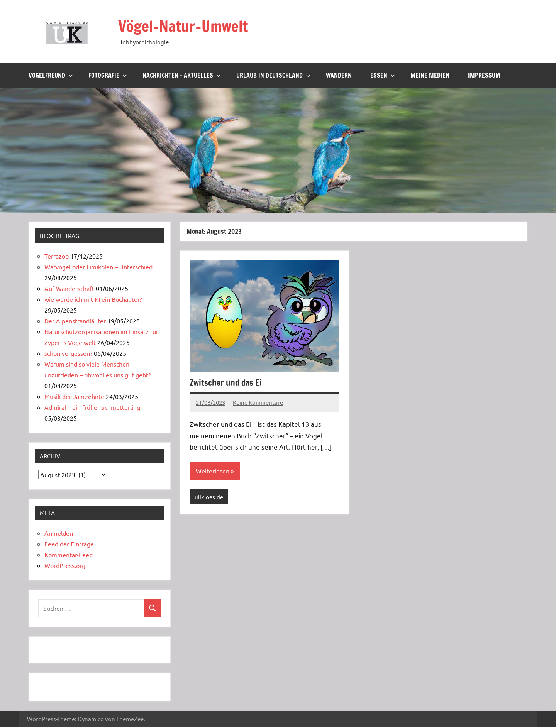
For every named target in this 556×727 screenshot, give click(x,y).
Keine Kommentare (258, 402)
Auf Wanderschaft (69, 288)
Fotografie (107, 75)
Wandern (339, 75)
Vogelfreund (51, 75)
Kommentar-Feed (68, 554)
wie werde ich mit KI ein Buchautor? (93, 299)
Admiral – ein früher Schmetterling (92, 407)
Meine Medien (429, 75)
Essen (382, 75)
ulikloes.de (209, 496)
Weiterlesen (212, 471)
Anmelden (58, 533)
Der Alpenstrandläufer (75, 321)
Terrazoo (56, 256)
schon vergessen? (68, 353)
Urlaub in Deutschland (273, 75)
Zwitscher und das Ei (226, 382)
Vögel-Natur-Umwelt (184, 26)
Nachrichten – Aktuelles (181, 75)
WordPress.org (64, 565)
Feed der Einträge (69, 544)
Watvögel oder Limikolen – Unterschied (98, 267)
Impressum (484, 75)
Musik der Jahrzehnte (74, 396)
